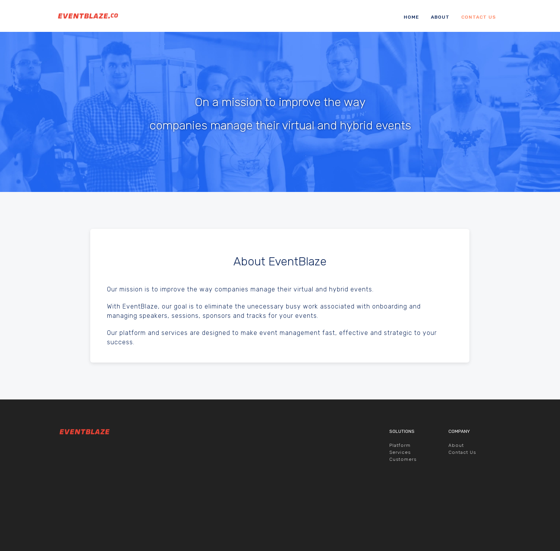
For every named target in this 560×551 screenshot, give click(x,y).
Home (411, 17)
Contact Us (478, 17)
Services (400, 505)
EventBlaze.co (84, 15)
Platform (400, 498)
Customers (402, 512)
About (440, 17)
